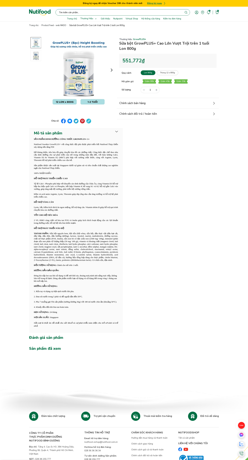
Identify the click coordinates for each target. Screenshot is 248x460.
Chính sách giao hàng (142, 443)
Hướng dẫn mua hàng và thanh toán (149, 437)
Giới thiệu (105, 18)
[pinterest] (82, 121)
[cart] (217, 12)
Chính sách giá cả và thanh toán (147, 449)
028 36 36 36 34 (92, 450)
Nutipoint (117, 18)
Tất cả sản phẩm (186, 437)
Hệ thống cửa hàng (150, 18)
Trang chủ (72, 18)
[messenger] (69, 121)
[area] (203, 12)
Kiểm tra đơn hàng (172, 18)
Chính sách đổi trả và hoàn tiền (146, 455)
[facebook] (63, 121)
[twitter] (76, 121)
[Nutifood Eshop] (40, 12)
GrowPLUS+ (139, 39)
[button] (112, 69)
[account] (196, 12)
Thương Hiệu (89, 19)
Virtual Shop (132, 18)
